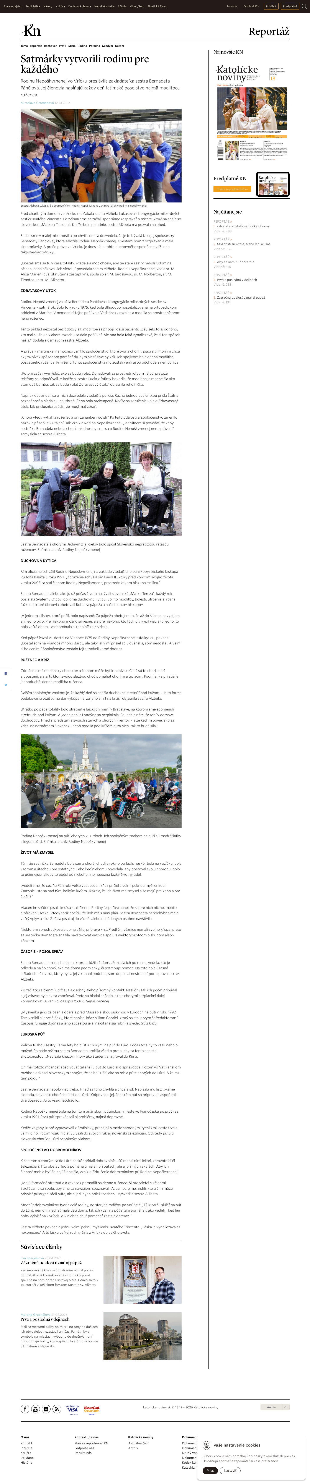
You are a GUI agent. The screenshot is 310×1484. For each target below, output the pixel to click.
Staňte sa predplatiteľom (232, 189)
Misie (71, 45)
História (26, 1462)
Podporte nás (84, 1448)
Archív (271, 1407)
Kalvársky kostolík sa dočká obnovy (243, 226)
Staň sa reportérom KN (91, 1443)
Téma (24, 45)
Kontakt (26, 1443)
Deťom (119, 45)
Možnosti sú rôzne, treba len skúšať (243, 244)
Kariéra (26, 1453)
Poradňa (94, 45)
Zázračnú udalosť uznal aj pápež (51, 1263)
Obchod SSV (251, 6)
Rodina (82, 45)
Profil (62, 45)
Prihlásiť (271, 6)
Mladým (107, 45)
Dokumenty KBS (194, 1458)
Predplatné (290, 6)
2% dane (27, 1458)
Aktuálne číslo (138, 1443)
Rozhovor (50, 45)
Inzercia (232, 6)
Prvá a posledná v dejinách (45, 1319)
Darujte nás (83, 1453)
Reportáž (36, 45)
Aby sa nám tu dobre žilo (235, 262)
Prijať (210, 1470)
